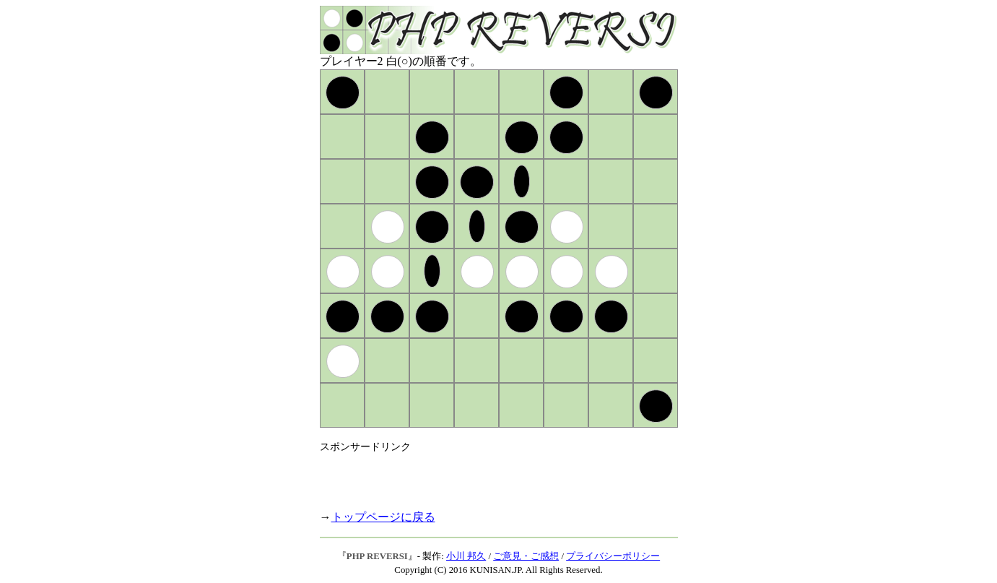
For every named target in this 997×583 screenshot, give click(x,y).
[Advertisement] (489, 475)
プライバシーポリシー (613, 556)
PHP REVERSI (377, 556)
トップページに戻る (383, 517)
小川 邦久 (466, 556)
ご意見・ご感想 (526, 556)
